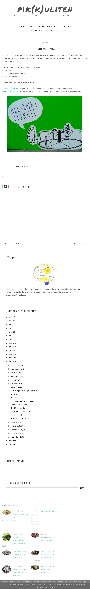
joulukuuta (16, 365)
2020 (11, 339)
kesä (26, 167)
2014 (10, 361)
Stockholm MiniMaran (20, 418)
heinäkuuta (16, 384)
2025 (10, 321)
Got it (52, 588)
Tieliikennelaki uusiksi (20, 408)
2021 (10, 335)
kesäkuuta (15, 387)
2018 (10, 347)
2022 (10, 332)
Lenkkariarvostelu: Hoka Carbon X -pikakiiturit (48, 569)
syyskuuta (15, 376)
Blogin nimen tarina (48, 511)
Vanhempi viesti (78, 244)
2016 (10, 354)
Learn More (41, 588)
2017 (10, 350)
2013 (10, 441)
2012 (10, 444)
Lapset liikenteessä (19, 405)
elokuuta (15, 380)
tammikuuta (16, 437)
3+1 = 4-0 (14, 394)
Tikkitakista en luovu (20, 398)
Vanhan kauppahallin (11, 88)
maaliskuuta (16, 430)
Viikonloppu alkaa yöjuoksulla (24, 391)
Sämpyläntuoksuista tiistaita (23, 401)
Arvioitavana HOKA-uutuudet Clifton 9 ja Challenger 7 (20, 555)
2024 (10, 324)
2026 (10, 317)
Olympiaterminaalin (11, 91)
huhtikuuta (16, 426)
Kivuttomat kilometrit (20, 411)
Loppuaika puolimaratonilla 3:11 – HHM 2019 (48, 537)
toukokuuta (16, 422)
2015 (10, 358)
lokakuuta (15, 372)
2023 (10, 328)
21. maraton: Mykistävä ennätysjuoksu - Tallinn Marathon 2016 (14, 540)
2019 (10, 343)
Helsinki (18, 167)
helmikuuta (16, 433)
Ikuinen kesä (16, 415)
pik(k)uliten (45, 9)
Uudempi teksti (11, 244)
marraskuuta (16, 369)
